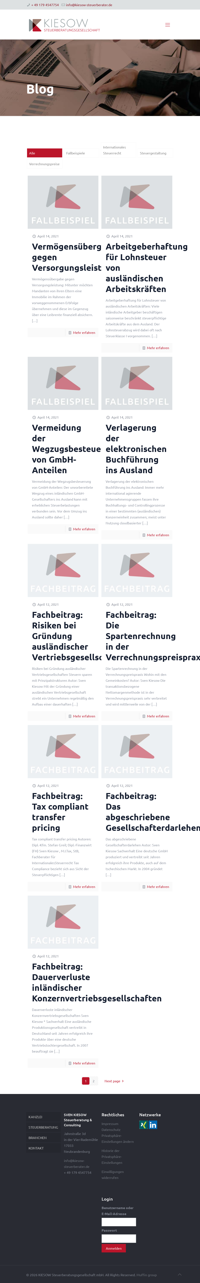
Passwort (109, 1230)
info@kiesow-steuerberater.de (89, 5)
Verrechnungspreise (44, 164)
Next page (115, 1081)
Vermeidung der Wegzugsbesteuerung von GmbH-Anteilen (76, 448)
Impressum (110, 1123)
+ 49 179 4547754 (45, 5)
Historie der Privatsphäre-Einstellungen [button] (112, 1156)
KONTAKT (36, 1148)
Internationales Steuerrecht (114, 150)
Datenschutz (111, 1129)
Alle (32, 153)
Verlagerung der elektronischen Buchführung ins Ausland (136, 448)
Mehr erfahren (84, 332)
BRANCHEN (38, 1137)
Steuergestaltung (153, 153)
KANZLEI (35, 1117)
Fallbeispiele (75, 153)
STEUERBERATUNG (43, 1127)
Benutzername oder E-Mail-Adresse (118, 1210)
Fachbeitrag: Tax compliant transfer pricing (60, 811)
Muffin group (147, 1275)
